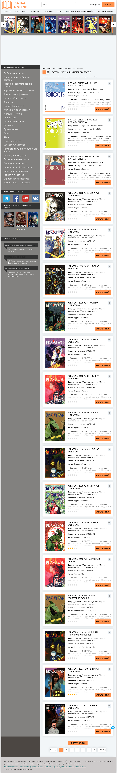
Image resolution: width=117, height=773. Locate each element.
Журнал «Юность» (81, 96)
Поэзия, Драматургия (15, 155)
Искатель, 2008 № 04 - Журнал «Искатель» (83, 377)
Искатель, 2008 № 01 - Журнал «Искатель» (83, 487)
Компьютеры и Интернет (17, 182)
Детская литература (14, 144)
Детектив (77, 199)
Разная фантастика (89, 201)
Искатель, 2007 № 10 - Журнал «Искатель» (83, 670)
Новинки (49, 11)
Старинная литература (16, 170)
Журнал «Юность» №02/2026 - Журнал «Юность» (83, 157)
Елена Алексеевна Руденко (85, 610)
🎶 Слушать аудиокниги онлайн (79, 11)
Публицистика (96, 89)
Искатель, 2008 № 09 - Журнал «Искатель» (83, 267)
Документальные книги (16, 159)
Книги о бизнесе (12, 140)
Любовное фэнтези (14, 121)
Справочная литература (16, 178)
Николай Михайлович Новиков (87, 647)
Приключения (11, 129)
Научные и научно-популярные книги (20, 150)
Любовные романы (14, 73)
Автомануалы (80, 767)
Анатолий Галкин (81, 574)
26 (94, 750)
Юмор (7, 137)
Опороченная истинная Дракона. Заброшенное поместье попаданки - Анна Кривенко (21, 274)
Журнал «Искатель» (82, 208)
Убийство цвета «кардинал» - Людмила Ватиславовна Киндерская (22, 262)
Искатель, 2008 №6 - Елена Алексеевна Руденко (82, 596)
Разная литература (14, 174)
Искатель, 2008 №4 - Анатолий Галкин (84, 560)
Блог (59, 11)
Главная (7, 11)
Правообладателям (11, 767)
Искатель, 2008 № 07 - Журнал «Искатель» (83, 230)
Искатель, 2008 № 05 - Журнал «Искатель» (83, 450)
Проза (7, 133)
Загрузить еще (78, 743)
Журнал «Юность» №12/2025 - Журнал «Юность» (83, 84)
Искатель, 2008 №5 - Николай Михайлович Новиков (83, 633)
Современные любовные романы (17, 78)
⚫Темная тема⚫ (105, 11)
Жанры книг (36, 11)
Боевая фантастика (14, 105)
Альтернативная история (17, 109)
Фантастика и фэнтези (16, 94)
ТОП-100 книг (20, 11)
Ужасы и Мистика (13, 113)
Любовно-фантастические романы (18, 85)
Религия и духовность (15, 163)
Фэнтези (8, 102)
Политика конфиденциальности (32, 767)
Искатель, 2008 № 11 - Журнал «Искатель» (83, 303)
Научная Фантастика (15, 98)
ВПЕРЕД (102, 750)
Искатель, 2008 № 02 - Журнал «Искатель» (83, 523)
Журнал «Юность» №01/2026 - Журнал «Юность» (83, 120)
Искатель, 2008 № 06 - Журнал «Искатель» (83, 413)
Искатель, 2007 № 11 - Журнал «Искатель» (83, 706)
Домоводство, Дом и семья (18, 167)
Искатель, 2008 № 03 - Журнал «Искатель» (83, 340)
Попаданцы (10, 117)
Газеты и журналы (81, 89)
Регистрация (95, 4)
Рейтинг (48, 767)
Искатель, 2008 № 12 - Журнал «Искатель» (83, 194)
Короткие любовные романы (19, 90)
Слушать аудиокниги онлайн (63, 767)
